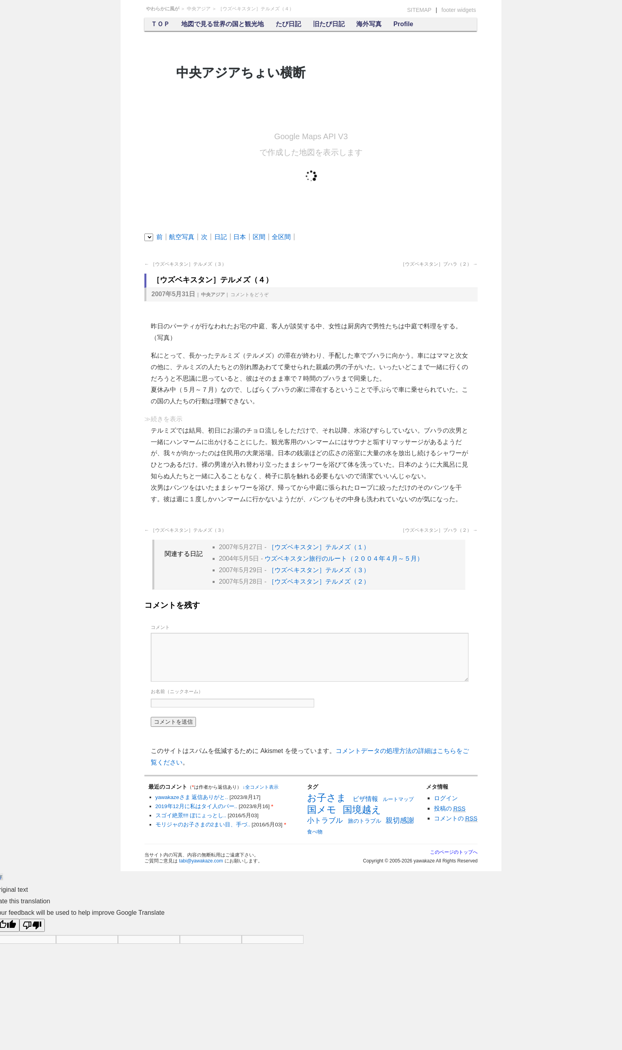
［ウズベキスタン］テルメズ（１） (319, 547)
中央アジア (199, 8)
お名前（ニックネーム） (177, 691)
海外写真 (369, 24)
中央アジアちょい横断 (240, 72)
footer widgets (459, 10)
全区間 (281, 237)
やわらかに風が (162, 8)
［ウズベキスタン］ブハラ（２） (439, 264)
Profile (403, 24)
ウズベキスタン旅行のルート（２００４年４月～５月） (344, 558)
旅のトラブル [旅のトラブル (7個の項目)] (364, 821)
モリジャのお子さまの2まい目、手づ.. (204, 825)
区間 (259, 237)
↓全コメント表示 (260, 787)
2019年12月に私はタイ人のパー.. (197, 806)
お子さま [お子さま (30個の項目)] (326, 798)
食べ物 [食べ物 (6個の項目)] (315, 832)
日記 (220, 237)
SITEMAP (419, 10)
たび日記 (288, 24)
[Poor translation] (32, 925)
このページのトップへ (454, 852)
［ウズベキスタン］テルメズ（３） (185, 264)
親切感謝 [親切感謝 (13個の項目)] (400, 820)
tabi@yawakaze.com (201, 861)
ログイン (446, 798)
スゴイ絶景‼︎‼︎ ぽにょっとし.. (192, 815)
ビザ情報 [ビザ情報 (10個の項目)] (365, 798)
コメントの (456, 818)
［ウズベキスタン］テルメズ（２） (319, 581)
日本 (239, 237)
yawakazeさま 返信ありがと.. (193, 797)
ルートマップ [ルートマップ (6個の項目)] (398, 799)
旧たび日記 (329, 24)
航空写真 (181, 237)
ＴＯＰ (160, 24)
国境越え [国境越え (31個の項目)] (362, 809)
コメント (249, 294)
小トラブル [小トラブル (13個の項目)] (325, 820)
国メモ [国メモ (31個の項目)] (321, 809)
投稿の (450, 808)
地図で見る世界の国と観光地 (222, 24)
